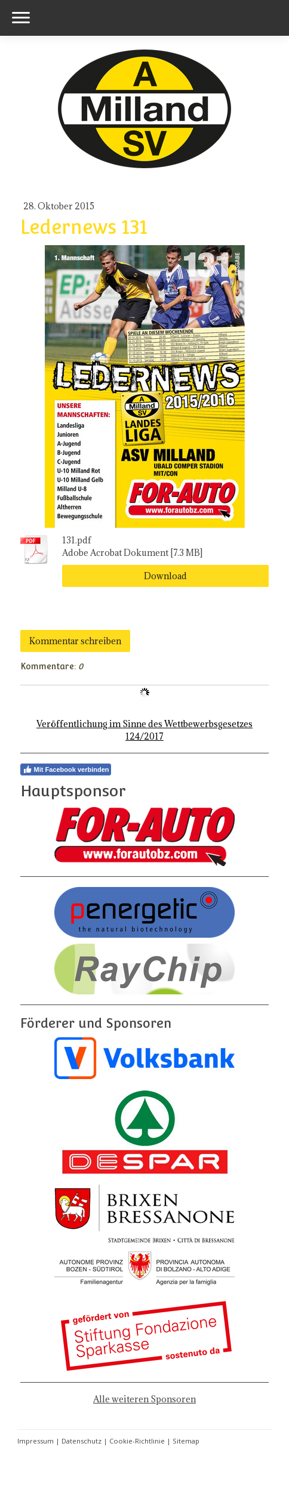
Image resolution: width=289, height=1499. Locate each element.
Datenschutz (82, 1440)
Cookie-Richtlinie (137, 1440)
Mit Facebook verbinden (66, 769)
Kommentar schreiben (75, 641)
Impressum (35, 1440)
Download (165, 576)
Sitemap (186, 1440)
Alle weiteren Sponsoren (144, 1399)
